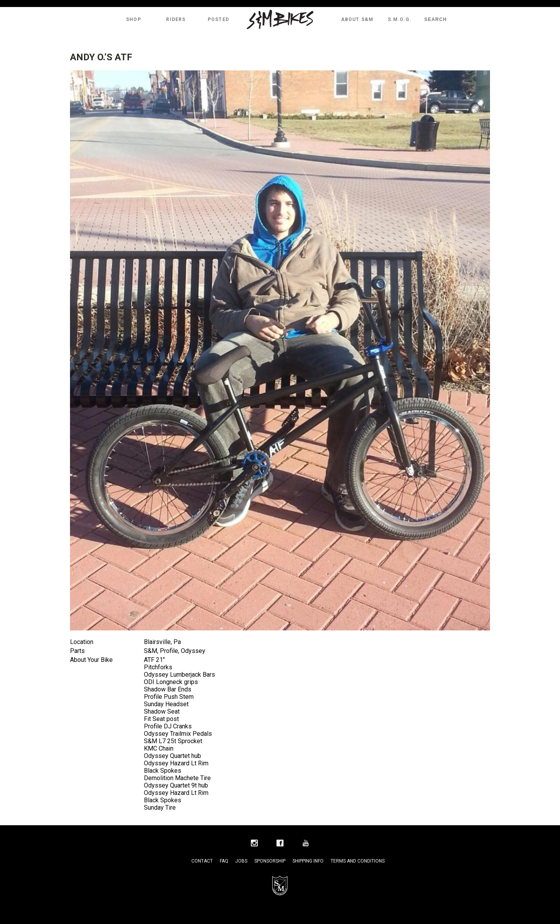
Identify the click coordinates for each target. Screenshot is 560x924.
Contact (202, 861)
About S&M (357, 19)
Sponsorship (269, 861)
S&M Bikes (280, 19)
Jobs (241, 861)
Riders (176, 19)
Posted (218, 19)
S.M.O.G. (400, 19)
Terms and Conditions (358, 861)
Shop (133, 19)
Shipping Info (308, 861)
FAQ (224, 861)
